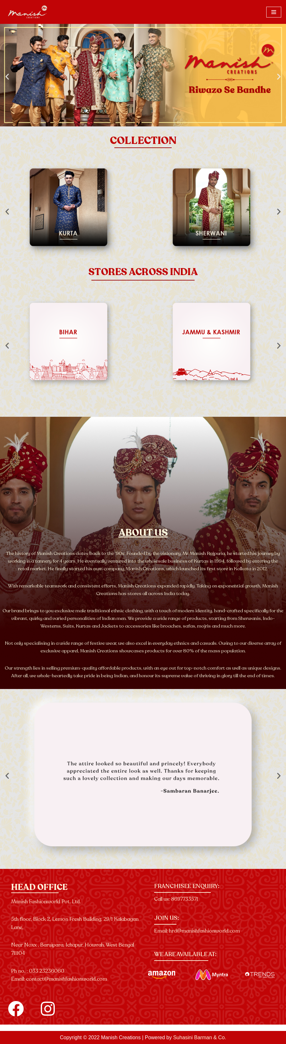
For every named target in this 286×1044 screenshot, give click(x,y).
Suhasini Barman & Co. (199, 1037)
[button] (7, 77)
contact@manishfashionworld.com (66, 979)
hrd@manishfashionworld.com (204, 930)
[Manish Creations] (28, 11)
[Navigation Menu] (273, 12)
